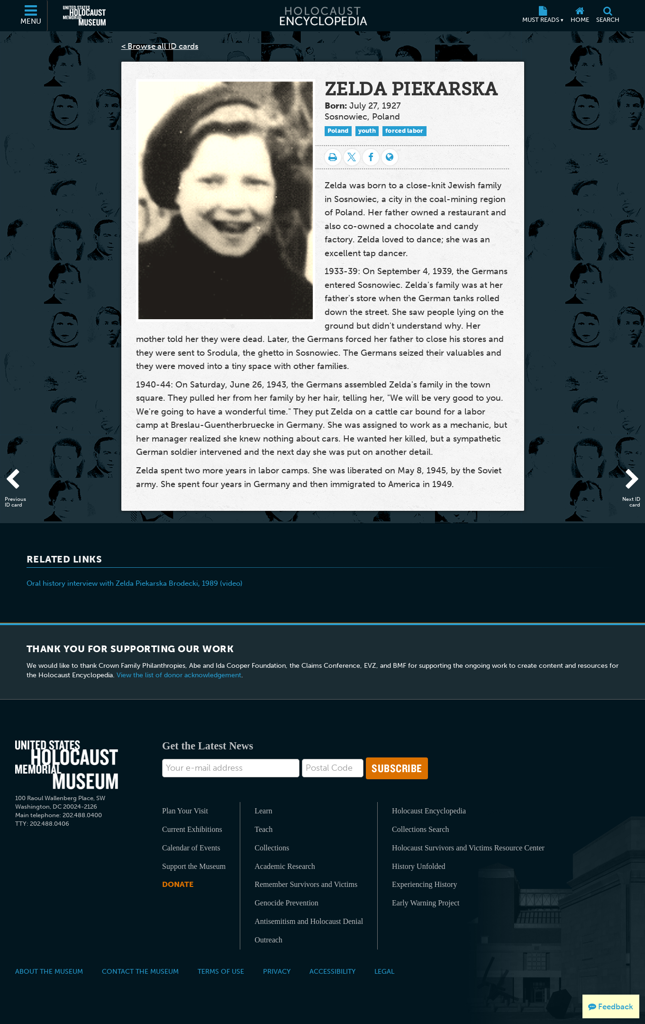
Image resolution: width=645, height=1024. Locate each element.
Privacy (277, 971)
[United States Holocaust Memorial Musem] (66, 764)
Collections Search (420, 829)
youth (367, 130)
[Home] (580, 15)
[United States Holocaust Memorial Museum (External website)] (84, 15)
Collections (271, 848)
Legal (384, 971)
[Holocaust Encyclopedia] (322, 16)
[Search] (608, 15)
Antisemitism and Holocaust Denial (308, 921)
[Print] (333, 157)
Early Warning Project (425, 903)
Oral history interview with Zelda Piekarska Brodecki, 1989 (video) (135, 583)
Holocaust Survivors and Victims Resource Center (468, 848)
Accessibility (332, 971)
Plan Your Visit (185, 811)
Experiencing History (424, 884)
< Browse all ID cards (160, 46)
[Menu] (31, 15)
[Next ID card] (628, 480)
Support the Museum (194, 866)
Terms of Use (221, 971)
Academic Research (284, 866)
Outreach (268, 940)
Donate (177, 884)
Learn (263, 811)
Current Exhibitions (192, 829)
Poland (338, 130)
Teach (263, 829)
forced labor (404, 130)
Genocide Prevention (286, 903)
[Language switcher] (390, 157)
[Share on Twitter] (352, 157)
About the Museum (49, 971)
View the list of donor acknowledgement (179, 675)
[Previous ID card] (16, 480)
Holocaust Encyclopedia (429, 811)
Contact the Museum (140, 971)
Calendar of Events (191, 848)
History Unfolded (418, 866)
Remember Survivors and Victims (305, 884)
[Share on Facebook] (371, 157)
